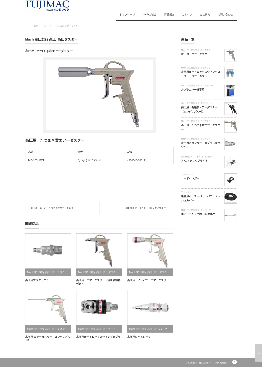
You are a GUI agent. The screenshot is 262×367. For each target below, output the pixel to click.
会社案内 (205, 14)
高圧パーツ (160, 328)
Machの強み (150, 14)
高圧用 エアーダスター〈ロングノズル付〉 (146, 208)
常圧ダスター (207, 50)
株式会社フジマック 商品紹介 (214, 362)
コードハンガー (190, 178)
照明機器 (185, 156)
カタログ (187, 14)
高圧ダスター (68, 39)
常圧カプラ (206, 68)
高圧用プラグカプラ (37, 280)
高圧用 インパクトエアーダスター (148, 280)
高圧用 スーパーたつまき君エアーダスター (53, 208)
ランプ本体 (195, 156)
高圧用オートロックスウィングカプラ (98, 336)
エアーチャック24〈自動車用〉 (199, 213)
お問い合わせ (225, 14)
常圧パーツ (206, 210)
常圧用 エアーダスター (195, 54)
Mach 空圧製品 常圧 (190, 50)
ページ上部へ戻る (258, 353)
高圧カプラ (58, 272)
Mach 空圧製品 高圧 (40, 39)
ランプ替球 (207, 156)
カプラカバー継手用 (192, 89)
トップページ (127, 14)
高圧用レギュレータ (139, 336)
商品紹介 (169, 14)
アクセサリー (207, 85)
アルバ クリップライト (194, 160)
